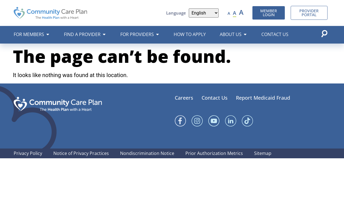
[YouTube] (213, 120)
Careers (184, 97)
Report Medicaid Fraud (263, 97)
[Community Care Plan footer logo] (58, 104)
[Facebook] (180, 120)
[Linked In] (230, 120)
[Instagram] (197, 120)
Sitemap (262, 153)
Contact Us (215, 97)
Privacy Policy (28, 153)
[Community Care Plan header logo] (50, 13)
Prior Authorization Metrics (214, 153)
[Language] (204, 13)
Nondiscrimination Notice (147, 153)
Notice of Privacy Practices (81, 153)
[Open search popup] (324, 33)
